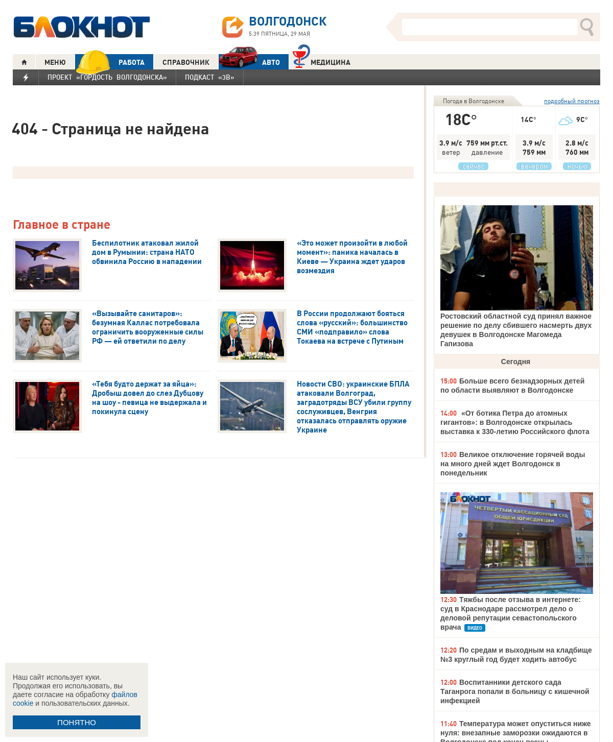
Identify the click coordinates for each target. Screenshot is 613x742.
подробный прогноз (572, 101)
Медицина (321, 61)
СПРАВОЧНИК (185, 62)
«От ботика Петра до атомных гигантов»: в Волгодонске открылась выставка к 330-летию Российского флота (515, 422)
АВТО (249, 62)
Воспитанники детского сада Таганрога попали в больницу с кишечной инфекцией (515, 691)
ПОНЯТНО (76, 722)
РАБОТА (110, 62)
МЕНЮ (55, 62)
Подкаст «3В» (209, 77)
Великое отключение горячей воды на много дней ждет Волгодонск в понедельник (512, 463)
